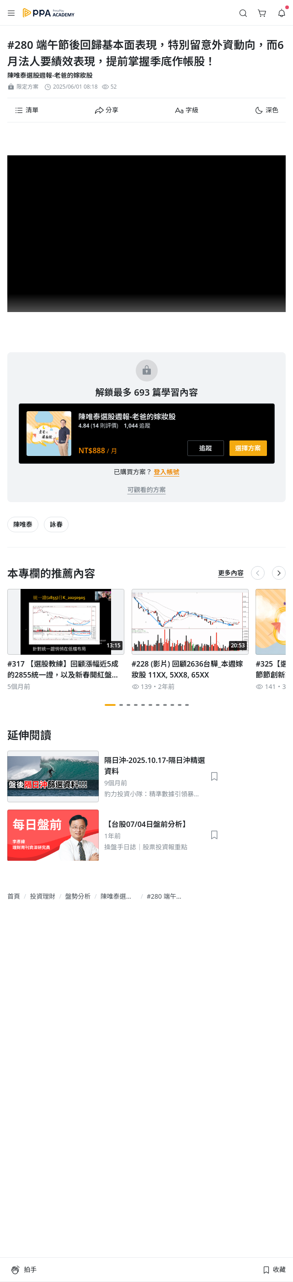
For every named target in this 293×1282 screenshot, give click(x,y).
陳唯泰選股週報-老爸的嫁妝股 (49, 75)
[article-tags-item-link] (22, 524)
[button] (11, 13)
